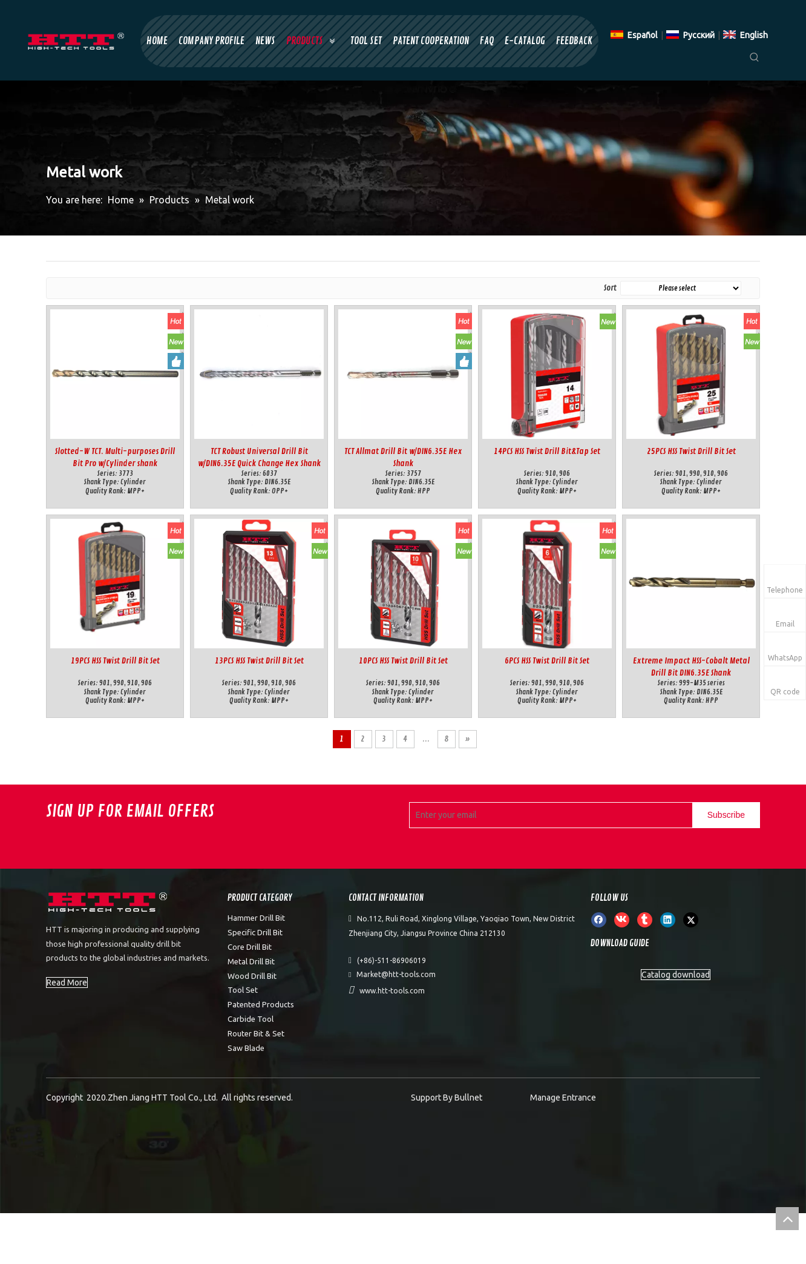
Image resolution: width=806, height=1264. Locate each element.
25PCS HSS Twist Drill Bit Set (691, 451)
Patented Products (261, 1004)
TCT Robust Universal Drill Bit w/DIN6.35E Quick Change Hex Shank (259, 457)
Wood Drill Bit (252, 976)
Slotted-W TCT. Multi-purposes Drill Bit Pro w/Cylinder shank (115, 457)
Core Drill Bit (250, 947)
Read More (67, 982)
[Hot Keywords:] (754, 59)
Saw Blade (246, 1048)
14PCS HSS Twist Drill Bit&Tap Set (547, 451)
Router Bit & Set (256, 1033)
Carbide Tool (251, 1019)
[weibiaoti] (109, 904)
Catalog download (675, 974)
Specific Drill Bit (255, 932)
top (787, 1218)
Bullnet (468, 1097)
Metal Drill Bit (251, 961)
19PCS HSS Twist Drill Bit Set (115, 661)
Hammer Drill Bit (256, 917)
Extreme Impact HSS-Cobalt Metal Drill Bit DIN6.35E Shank (691, 667)
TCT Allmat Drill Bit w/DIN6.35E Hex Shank (403, 457)
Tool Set (243, 990)
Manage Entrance (563, 1097)
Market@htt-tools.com (396, 974)
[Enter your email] (548, 815)
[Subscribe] (726, 815)
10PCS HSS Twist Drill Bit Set (403, 661)
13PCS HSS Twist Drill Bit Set (259, 661)
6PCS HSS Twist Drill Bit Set (547, 661)
